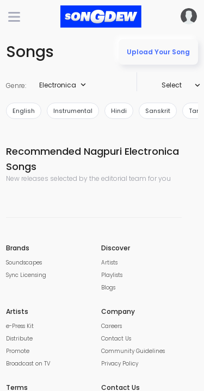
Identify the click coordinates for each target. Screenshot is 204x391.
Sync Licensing (26, 275)
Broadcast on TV (28, 364)
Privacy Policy (119, 364)
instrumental (72, 110)
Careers (111, 326)
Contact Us (116, 339)
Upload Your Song (158, 51)
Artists (109, 262)
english (24, 110)
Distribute (19, 339)
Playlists (111, 275)
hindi (119, 110)
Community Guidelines (133, 351)
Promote (17, 351)
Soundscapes (24, 262)
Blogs (108, 287)
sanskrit (157, 110)
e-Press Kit (20, 326)
